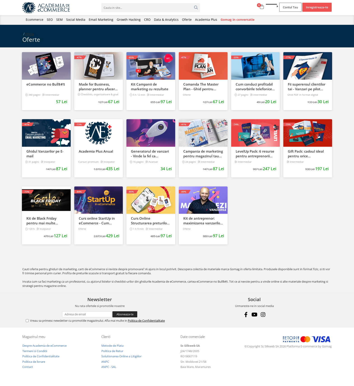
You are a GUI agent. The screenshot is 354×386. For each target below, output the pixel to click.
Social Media (75, 19)
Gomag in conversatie (237, 19)
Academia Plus (206, 19)
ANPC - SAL (108, 367)
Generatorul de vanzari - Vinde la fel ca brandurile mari (150, 153)
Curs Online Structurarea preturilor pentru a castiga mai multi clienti (149, 221)
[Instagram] (263, 315)
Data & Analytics (166, 19)
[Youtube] (254, 315)
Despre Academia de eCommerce (44, 346)
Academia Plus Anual (96, 151)
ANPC (105, 362)
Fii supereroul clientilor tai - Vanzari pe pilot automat (306, 86)
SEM (59, 19)
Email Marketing (101, 19)
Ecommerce (34, 19)
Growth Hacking (129, 19)
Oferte (187, 19)
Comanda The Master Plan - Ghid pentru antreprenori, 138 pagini (201, 86)
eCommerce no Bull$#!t (45, 84)
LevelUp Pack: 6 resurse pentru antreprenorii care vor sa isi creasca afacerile (255, 153)
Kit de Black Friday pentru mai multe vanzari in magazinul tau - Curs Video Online (45, 221)
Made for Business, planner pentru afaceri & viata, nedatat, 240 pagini (97, 86)
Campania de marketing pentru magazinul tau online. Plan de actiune (203, 153)
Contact (27, 367)
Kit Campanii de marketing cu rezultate (149, 86)
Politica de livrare (33, 362)
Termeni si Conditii (34, 351)
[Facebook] (246, 315)
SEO (50, 19)
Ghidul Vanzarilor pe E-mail (44, 153)
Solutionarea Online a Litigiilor (121, 356)
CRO (147, 19)
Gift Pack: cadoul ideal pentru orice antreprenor (306, 153)
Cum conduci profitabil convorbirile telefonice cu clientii (254, 86)
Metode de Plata (112, 346)
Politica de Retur (112, 351)
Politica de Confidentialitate (146, 321)
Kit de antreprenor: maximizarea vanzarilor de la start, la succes (202, 221)
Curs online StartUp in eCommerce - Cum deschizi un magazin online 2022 (97, 221)
